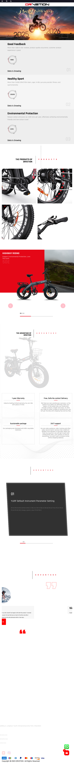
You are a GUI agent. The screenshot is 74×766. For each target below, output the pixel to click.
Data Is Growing (14, 71)
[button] (13, 35)
